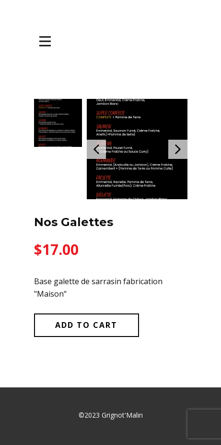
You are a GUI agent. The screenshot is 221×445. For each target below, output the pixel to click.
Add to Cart (86, 325)
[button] (96, 149)
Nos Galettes (73, 222)
